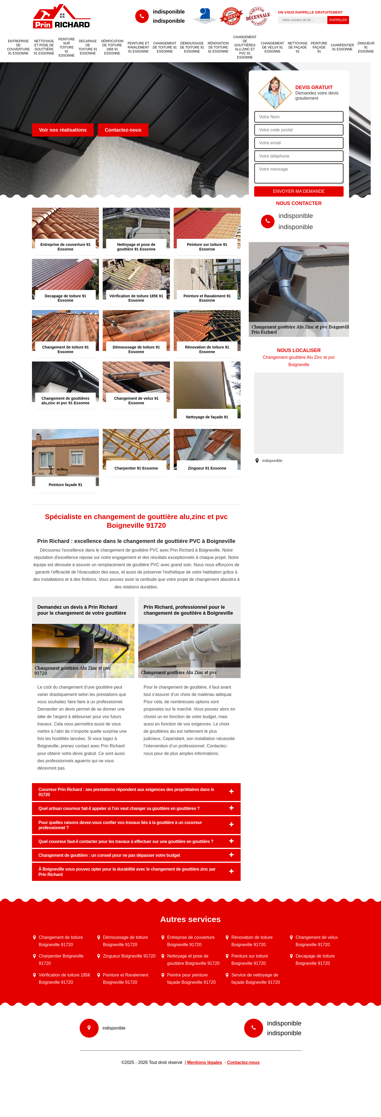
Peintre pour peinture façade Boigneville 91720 (191, 979)
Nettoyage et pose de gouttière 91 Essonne (44, 47)
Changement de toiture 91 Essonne (165, 47)
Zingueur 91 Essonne (365, 47)
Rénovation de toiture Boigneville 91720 (252, 941)
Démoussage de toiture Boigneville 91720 (125, 941)
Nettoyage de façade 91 (298, 47)
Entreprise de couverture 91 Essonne (18, 47)
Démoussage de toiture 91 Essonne (192, 47)
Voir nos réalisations (63, 130)
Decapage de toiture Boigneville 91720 (315, 960)
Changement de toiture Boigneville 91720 (61, 941)
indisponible (169, 12)
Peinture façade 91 (319, 47)
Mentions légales (204, 1062)
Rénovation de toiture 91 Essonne (218, 47)
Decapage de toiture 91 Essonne (87, 47)
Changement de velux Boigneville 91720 (317, 941)
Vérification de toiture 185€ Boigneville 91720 (64, 979)
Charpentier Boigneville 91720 (61, 960)
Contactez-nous (123, 130)
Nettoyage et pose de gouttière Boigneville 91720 (193, 960)
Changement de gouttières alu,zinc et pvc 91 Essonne (244, 47)
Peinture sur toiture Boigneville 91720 (249, 960)
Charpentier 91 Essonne (342, 47)
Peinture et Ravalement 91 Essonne (138, 47)
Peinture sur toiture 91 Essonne (66, 47)
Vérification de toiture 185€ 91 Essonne (112, 47)
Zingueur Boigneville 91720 (129, 956)
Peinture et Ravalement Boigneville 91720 (125, 979)
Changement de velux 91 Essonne (272, 47)
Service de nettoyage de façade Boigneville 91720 (255, 979)
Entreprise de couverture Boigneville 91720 (191, 941)
